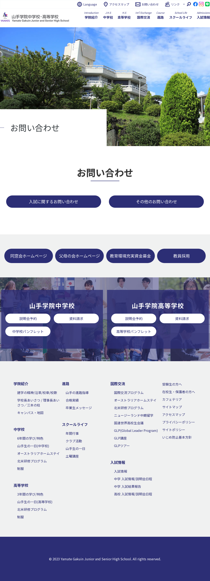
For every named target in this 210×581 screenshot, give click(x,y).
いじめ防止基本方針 (177, 437)
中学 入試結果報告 (127, 486)
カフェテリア (172, 399)
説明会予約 (28, 318)
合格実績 (72, 400)
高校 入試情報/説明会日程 (133, 493)
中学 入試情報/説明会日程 (133, 478)
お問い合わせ (150, 4)
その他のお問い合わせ (156, 201)
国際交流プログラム (129, 392)
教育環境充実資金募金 (130, 256)
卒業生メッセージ (79, 407)
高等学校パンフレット (133, 331)
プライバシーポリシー (178, 422)
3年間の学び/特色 (30, 494)
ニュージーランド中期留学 (133, 415)
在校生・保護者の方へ (178, 391)
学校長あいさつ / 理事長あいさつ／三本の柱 (38, 402)
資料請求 (76, 318)
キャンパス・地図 (30, 412)
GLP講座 (120, 438)
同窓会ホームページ (28, 256)
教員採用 (181, 256)
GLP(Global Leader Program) (136, 430)
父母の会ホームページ (79, 256)
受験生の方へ (172, 384)
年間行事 (72, 433)
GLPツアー (122, 445)
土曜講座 (72, 456)
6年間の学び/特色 (30, 438)
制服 (20, 468)
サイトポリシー (173, 429)
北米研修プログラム (32, 460)
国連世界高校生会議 (129, 422)
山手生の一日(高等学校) (34, 501)
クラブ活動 (74, 440)
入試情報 (120, 471)
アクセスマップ (119, 4)
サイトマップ (172, 406)
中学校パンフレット (28, 331)
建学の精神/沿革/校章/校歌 (37, 392)
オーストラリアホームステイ (38, 453)
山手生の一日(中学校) (33, 445)
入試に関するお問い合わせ (53, 201)
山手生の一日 (75, 448)
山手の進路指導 (77, 392)
